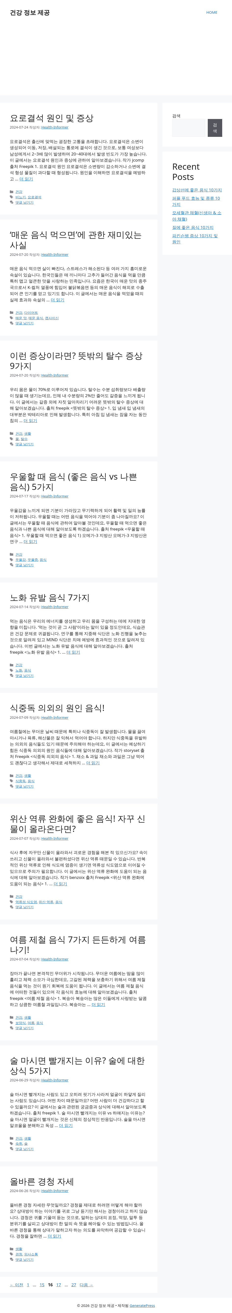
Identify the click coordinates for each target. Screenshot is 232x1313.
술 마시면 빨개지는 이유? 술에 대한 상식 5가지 (77, 1065)
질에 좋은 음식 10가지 (193, 227)
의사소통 (31, 1254)
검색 (176, 115)
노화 (18, 670)
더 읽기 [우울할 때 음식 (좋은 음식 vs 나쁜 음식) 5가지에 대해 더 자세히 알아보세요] (30, 541)
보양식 (20, 1022)
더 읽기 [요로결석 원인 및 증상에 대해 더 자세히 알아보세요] (26, 179)
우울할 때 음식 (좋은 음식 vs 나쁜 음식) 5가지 (73, 481)
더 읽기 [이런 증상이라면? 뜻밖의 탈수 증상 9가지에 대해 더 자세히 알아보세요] (30, 420)
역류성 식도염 (26, 901)
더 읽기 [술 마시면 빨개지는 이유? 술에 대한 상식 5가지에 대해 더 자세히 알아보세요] (66, 1125)
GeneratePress (142, 1305)
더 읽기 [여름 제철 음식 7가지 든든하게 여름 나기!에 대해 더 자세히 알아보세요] (98, 1004)
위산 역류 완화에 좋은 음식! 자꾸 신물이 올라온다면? (78, 823)
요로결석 (34, 197)
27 (73, 1285)
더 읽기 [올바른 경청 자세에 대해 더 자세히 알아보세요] (54, 1236)
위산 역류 (46, 901)
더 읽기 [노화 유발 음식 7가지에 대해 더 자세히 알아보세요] (73, 652)
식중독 (20, 781)
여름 (31, 1022)
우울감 (20, 559)
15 (41, 1285)
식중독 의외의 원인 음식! (57, 707)
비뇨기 (20, 197)
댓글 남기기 (24, 202)
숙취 (18, 1143)
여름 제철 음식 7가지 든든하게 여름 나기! (78, 944)
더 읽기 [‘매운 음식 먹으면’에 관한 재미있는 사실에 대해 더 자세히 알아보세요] (57, 300)
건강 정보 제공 (30, 12)
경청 (18, 1254)
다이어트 (31, 312)
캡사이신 (52, 318)
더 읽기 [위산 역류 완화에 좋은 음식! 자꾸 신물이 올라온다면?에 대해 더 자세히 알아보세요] (60, 884)
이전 (16, 1285)
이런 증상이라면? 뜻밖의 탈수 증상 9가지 (76, 360)
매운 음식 (35, 318)
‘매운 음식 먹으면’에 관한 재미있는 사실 (76, 239)
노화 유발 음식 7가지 (50, 597)
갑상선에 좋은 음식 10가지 (197, 190)
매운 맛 (21, 318)
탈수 (24, 439)
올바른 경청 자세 (42, 1181)
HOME (211, 12)
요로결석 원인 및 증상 (52, 117)
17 (58, 1285)
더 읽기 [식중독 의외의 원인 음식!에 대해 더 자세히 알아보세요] (93, 763)
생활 (27, 433)
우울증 (33, 559)
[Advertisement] (116, 61)
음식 (43, 559)
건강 (18, 191)
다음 (86, 1285)
